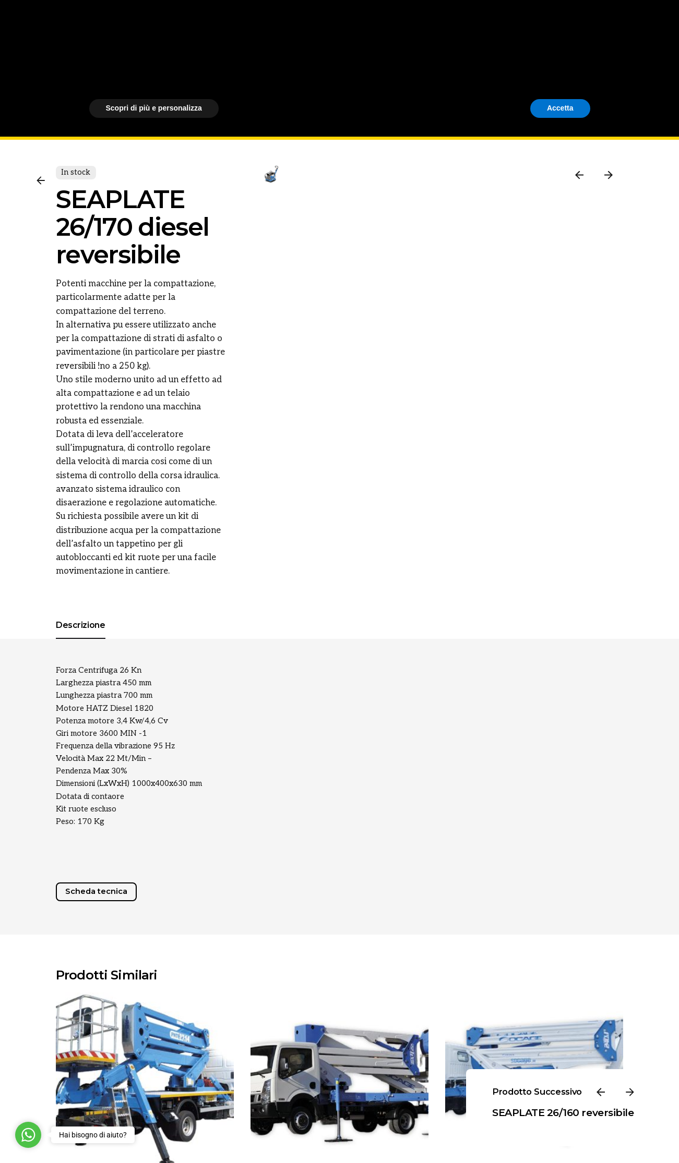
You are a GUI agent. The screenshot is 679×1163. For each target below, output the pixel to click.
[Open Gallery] (303, 206)
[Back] (40, 180)
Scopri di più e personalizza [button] (154, 1134)
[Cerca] (640, 69)
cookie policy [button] (378, 1079)
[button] (585, 1051)
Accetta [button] (560, 1134)
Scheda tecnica (96, 891)
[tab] (80, 638)
